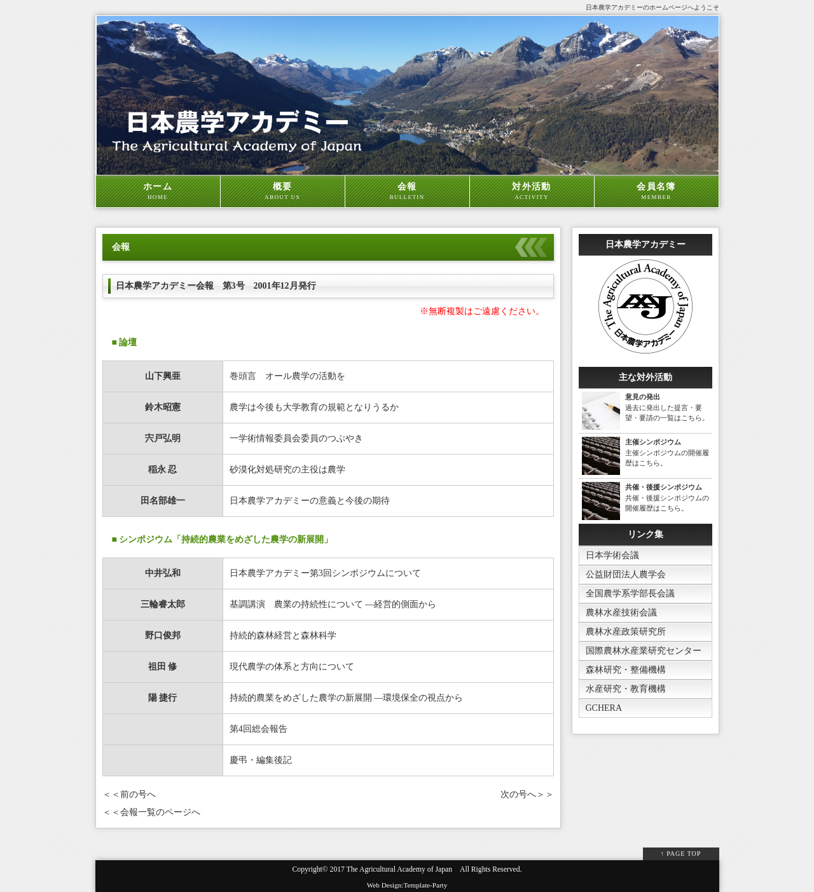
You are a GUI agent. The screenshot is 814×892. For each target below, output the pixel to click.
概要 (283, 191)
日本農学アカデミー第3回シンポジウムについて (325, 573)
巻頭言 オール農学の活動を (287, 376)
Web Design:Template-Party (407, 885)
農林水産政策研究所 (626, 631)
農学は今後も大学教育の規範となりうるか (314, 407)
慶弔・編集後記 (261, 760)
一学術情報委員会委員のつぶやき (296, 438)
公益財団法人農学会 (626, 574)
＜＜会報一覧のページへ (151, 812)
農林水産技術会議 (621, 612)
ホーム (158, 191)
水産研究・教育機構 (626, 689)
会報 (407, 191)
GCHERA (604, 708)
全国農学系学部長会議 (630, 593)
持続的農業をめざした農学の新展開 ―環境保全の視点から (347, 698)
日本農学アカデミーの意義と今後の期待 (310, 500)
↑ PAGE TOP (681, 853)
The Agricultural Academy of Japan (399, 869)
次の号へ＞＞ (527, 794)
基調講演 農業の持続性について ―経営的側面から (338, 604)
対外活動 (532, 191)
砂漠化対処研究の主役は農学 (287, 469)
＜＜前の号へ (129, 794)
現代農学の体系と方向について (292, 666)
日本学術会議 (612, 555)
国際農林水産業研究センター (643, 650)
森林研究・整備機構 (626, 670)
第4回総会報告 (258, 729)
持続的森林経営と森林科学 (283, 635)
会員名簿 (657, 191)
